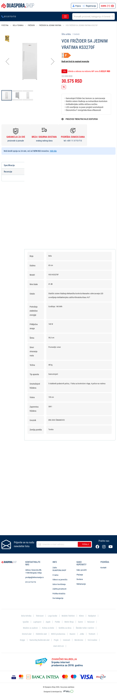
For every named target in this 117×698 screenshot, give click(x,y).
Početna (4, 25)
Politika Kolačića (59, 593)
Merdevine (79, 640)
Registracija (91, 6)
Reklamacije (81, 583)
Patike (57, 621)
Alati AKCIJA (58, 646)
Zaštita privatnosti (59, 588)
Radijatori (93, 615)
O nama (55, 574)
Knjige (21, 640)
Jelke (82, 633)
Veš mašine (93, 640)
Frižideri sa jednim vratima (50, 25)
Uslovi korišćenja (59, 584)
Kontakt (103, 567)
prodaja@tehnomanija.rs (34, 577)
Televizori (39, 615)
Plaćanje (80, 574)
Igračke (25, 621)
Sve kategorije (58, 598)
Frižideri (31, 25)
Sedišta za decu (65, 627)
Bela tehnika (18, 25)
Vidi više (53, 151)
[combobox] (93, 16)
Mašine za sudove (29, 627)
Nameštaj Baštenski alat (39, 640)
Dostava (80, 579)
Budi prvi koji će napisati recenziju (75, 61)
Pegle (56, 640)
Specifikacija (10, 165)
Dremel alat (26, 633)
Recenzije (8, 171)
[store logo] (17, 6)
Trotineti (92, 633)
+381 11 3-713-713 (74, 140)
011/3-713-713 (8, 16)
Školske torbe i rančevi (85, 627)
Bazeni (73, 633)
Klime (82, 615)
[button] (7, 61)
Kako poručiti (82, 569)
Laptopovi (37, 621)
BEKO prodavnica (58, 633)
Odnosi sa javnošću (60, 579)
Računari (91, 621)
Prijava (78, 6)
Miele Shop (69, 621)
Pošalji (85, 544)
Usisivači (66, 640)
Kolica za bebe (47, 627)
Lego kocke (52, 615)
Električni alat (40, 633)
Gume (80, 621)
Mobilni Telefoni (68, 615)
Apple (47, 621)
